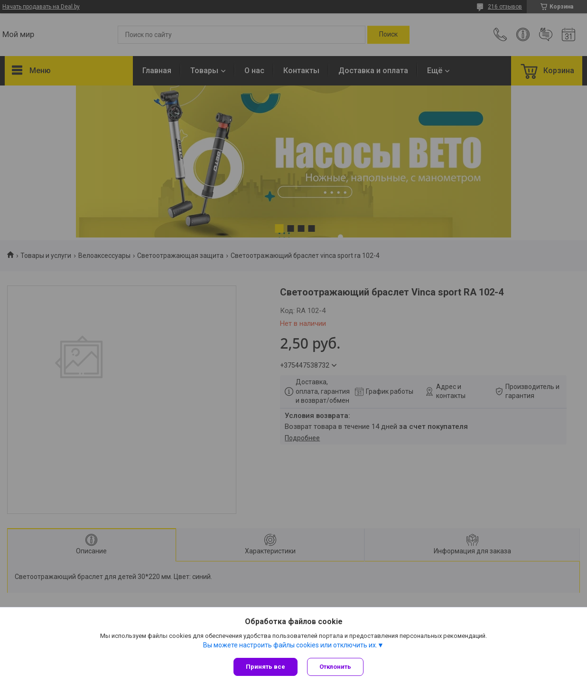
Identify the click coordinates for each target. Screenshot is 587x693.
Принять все (265, 666)
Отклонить (335, 666)
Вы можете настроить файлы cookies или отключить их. (290, 645)
